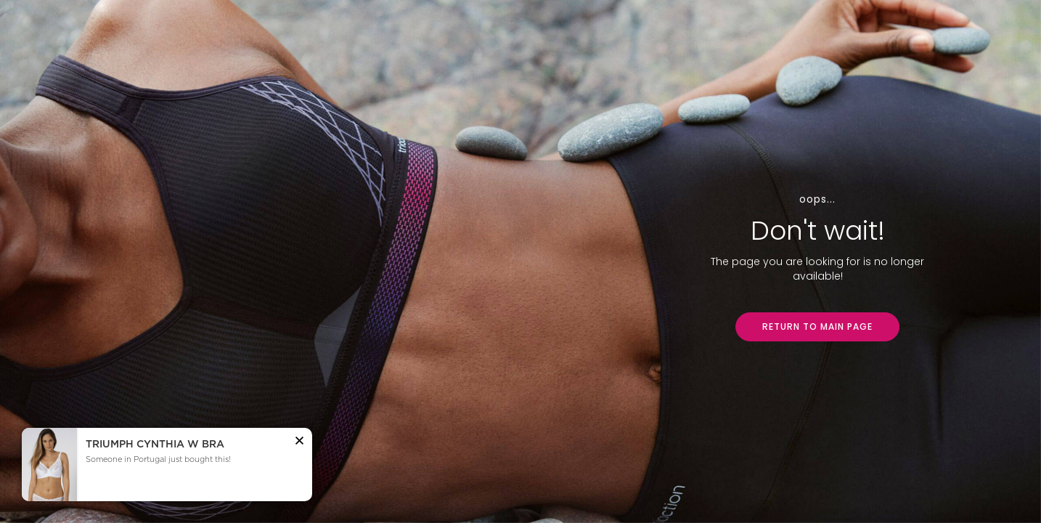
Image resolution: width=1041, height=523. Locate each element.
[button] (299, 442)
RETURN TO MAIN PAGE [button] (817, 326)
